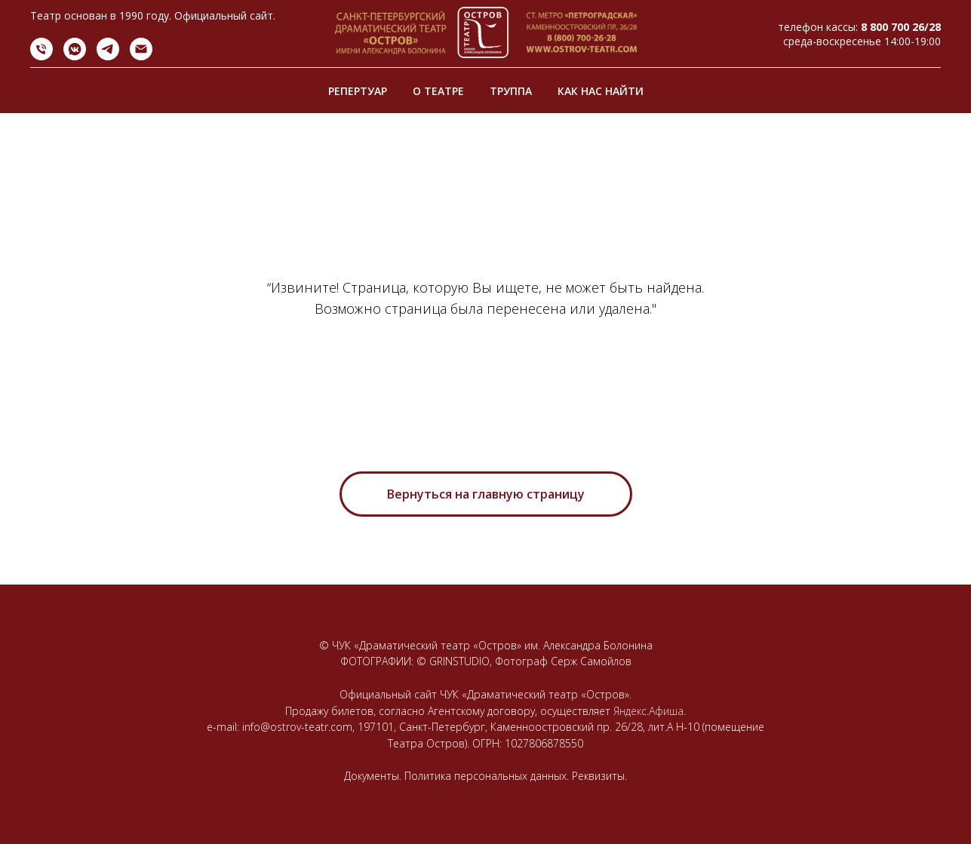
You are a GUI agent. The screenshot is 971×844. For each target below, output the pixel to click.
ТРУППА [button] (511, 91)
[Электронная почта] (141, 56)
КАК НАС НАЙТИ (601, 91)
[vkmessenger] (74, 56)
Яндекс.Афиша (648, 711)
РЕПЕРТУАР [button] (357, 91)
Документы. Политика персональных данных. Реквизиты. (485, 776)
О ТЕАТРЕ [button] (438, 91)
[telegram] (108, 56)
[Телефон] (41, 56)
